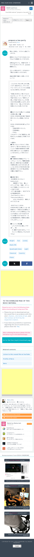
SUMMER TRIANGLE (12, 443)
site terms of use (21, 316)
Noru (18, 42)
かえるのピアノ (10, 433)
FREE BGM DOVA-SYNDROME (11, 2)
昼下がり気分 (10, 438)
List (29, 423)
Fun (18, 241)
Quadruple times (16, 249)
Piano (12, 257)
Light (26, 249)
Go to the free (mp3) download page (17, 340)
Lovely (25, 241)
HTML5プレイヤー (18, 20)
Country (22, 253)
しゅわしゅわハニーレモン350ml (15, 448)
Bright (12, 241)
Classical (13, 253)
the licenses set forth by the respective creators (14, 319)
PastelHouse (10, 428)
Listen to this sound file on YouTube (16, 354)
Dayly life (13, 245)
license (11, 316)
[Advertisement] (9, 283)
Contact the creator (11, 417)
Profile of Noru (8, 359)
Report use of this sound (13, 414)
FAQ (18, 326)
